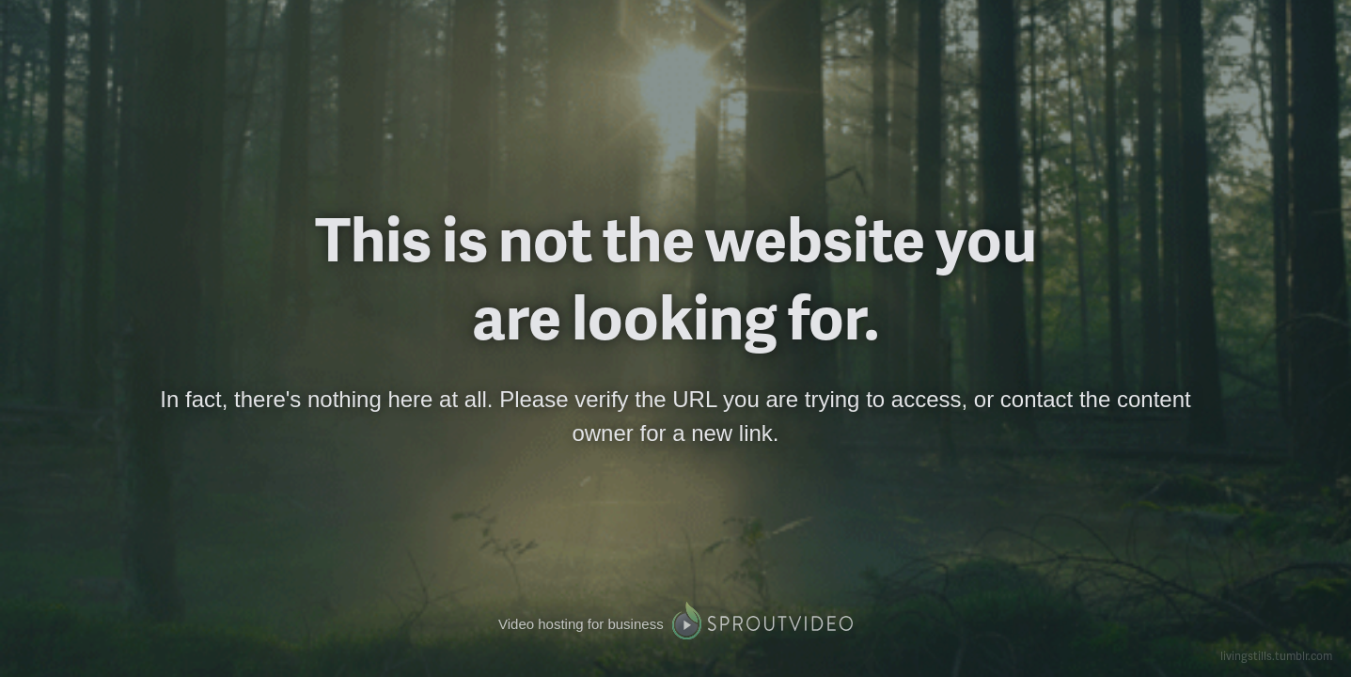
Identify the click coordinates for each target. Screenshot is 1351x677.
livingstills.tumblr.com (1276, 656)
